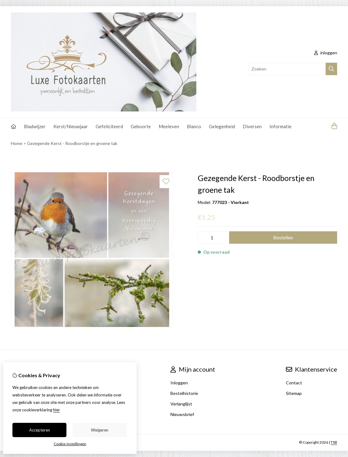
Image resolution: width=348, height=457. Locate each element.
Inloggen (179, 382)
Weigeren (99, 430)
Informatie (280, 126)
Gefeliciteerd (109, 126)
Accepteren (39, 430)
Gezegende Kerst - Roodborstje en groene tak (72, 143)
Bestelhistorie (184, 393)
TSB (334, 442)
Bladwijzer (35, 126)
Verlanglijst (181, 403)
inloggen (325, 52)
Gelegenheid (222, 126)
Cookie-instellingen (70, 443)
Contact (294, 382)
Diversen (252, 126)
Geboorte (141, 126)
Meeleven (169, 126)
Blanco (194, 126)
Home (16, 143)
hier (56, 409)
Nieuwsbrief (182, 414)
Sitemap (294, 393)
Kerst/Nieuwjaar (70, 126)
